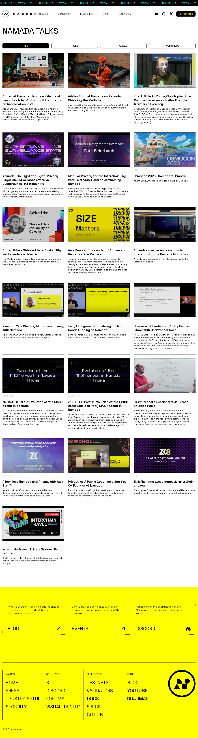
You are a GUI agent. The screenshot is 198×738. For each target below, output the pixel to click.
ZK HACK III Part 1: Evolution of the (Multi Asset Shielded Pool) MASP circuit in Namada (98, 406)
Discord (55, 691)
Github (95, 715)
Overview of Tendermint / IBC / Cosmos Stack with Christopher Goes (162, 328)
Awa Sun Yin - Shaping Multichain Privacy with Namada (33, 328)
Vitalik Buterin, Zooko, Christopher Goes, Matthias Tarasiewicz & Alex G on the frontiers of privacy (163, 100)
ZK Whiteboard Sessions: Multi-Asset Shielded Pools (161, 404)
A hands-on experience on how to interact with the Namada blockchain (161, 252)
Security (16, 707)
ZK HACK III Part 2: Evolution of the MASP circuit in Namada (32, 404)
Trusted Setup (23, 699)
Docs (93, 699)
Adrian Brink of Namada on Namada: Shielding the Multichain (95, 98)
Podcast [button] (123, 45)
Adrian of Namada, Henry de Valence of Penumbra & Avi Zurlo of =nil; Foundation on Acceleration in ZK (32, 100)
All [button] (26, 45)
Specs (94, 707)
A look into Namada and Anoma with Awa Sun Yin (32, 483)
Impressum (16, 729)
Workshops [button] (172, 45)
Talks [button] (74, 45)
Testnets (98, 683)
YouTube (137, 691)
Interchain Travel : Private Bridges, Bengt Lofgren (32, 551)
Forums (55, 699)
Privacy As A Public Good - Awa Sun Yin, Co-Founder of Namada (97, 483)
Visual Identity (64, 707)
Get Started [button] (186, 14)
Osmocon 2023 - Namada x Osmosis (160, 176)
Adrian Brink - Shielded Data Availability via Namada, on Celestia (31, 252)
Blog (133, 683)
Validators (100, 691)
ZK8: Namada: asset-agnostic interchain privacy (164, 483)
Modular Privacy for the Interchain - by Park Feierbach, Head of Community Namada (97, 180)
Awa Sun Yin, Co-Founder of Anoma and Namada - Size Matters (97, 252)
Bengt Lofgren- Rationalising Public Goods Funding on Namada (94, 328)
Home (12, 683)
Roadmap (137, 699)
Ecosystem (125, 14)
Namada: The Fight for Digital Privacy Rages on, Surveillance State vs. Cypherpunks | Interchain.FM (30, 180)
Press (12, 691)
